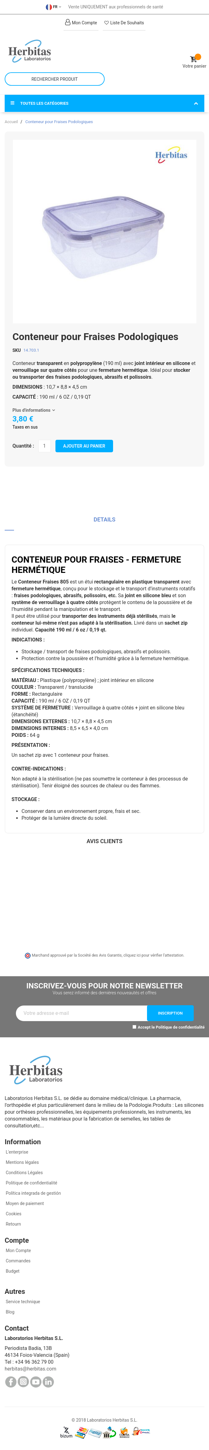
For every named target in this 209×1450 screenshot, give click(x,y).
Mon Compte (18, 1250)
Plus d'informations (31, 410)
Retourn (13, 1224)
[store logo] (55, 51)
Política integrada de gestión (33, 1193)
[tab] (104, 522)
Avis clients (104, 841)
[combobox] (55, 79)
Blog (9, 1311)
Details (104, 519)
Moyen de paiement (25, 1203)
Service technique (22, 1301)
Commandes (18, 1260)
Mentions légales (22, 1162)
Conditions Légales (24, 1172)
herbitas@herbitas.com (30, 1369)
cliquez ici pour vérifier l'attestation (153, 955)
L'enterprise (16, 1152)
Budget (12, 1271)
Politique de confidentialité (180, 1027)
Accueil (11, 121)
